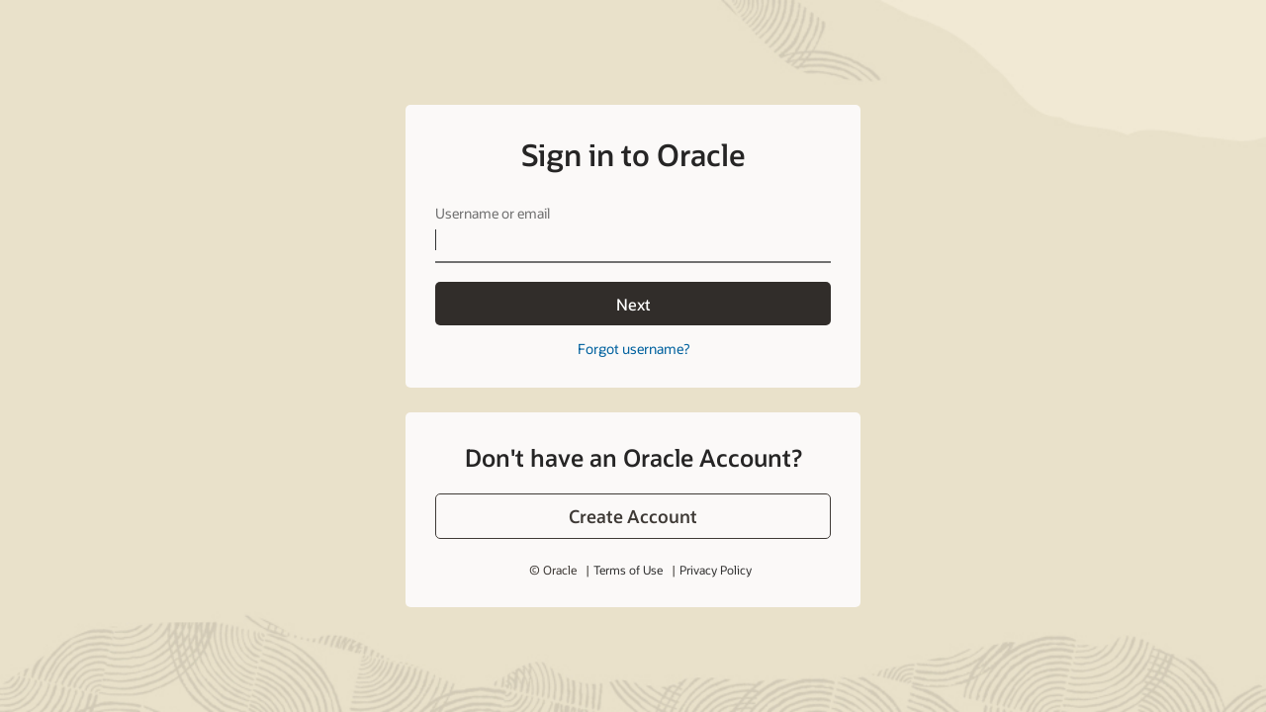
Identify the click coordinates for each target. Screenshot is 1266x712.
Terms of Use (628, 570)
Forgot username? (633, 348)
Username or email (492, 213)
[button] (633, 516)
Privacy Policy (715, 570)
